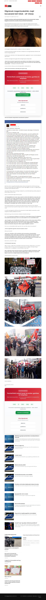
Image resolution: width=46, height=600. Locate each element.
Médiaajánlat (35, 596)
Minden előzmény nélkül (20, 464)
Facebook (25, 540)
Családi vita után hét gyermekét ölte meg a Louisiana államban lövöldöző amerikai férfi (12, 582)
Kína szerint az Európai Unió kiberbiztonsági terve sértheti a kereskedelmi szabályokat (11, 555)
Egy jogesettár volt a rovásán (21, 493)
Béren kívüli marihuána (20, 503)
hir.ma (8, 596)
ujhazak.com (23, 423)
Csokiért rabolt (18, 455)
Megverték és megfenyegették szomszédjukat (25, 513)
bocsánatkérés (36, 540)
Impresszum (25, 596)
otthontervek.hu (23, 111)
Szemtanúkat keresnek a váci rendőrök (23, 474)
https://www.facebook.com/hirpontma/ (31, 535)
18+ (10, 16)
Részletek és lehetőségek (23, 94)
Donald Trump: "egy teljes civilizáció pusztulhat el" (26, 522)
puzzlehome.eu (23, 108)
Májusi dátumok (8, 576)
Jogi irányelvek (29, 596)
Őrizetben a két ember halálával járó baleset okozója (27, 484)
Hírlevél (40, 597)
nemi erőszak (30, 540)
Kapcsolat (39, 596)
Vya (7, 16)
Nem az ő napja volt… (19, 445)
